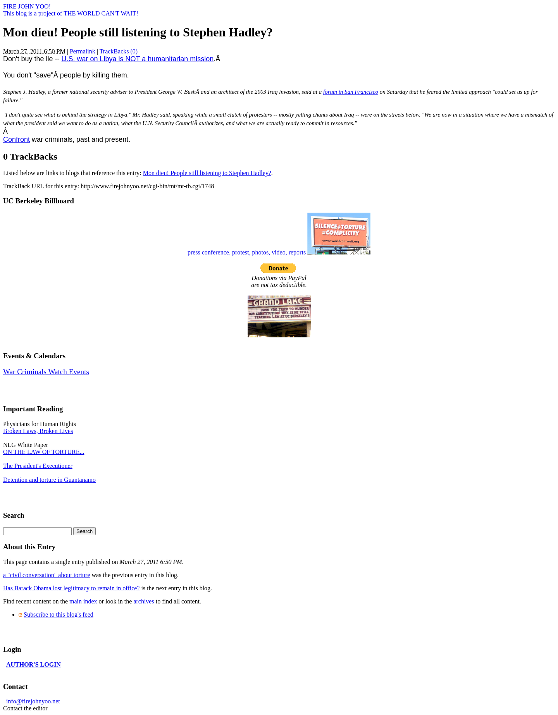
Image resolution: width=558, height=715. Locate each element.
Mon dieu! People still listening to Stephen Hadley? (207, 173)
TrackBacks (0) (119, 51)
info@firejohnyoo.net (33, 701)
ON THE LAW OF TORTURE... (43, 452)
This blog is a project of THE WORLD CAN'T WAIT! (70, 13)
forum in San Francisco (350, 92)
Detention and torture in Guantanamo (49, 479)
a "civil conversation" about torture (46, 575)
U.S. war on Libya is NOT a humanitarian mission (138, 59)
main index (83, 601)
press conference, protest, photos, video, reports (279, 252)
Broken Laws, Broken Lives (38, 431)
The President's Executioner (37, 465)
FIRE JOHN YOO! (27, 6)
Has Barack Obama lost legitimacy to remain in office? (71, 588)
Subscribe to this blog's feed (58, 614)
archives (143, 601)
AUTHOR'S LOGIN (33, 664)
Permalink (82, 51)
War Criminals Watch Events (46, 372)
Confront (16, 139)
